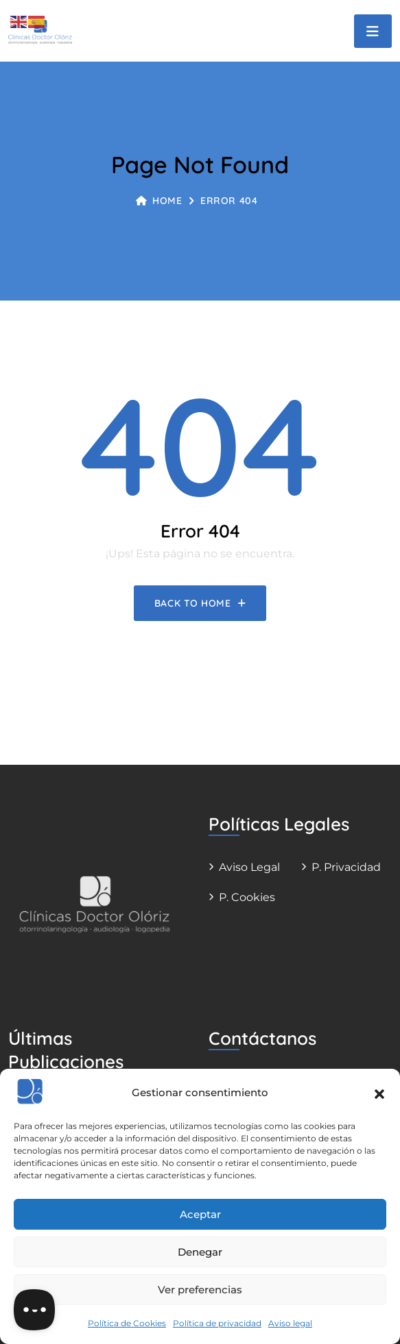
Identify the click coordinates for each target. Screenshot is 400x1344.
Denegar (200, 1251)
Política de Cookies (127, 1323)
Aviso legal (290, 1323)
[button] (379, 1093)
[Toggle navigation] (373, 31)
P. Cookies (247, 897)
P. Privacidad (346, 867)
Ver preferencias (200, 1289)
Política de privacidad (217, 1323)
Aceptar (200, 1214)
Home (159, 200)
